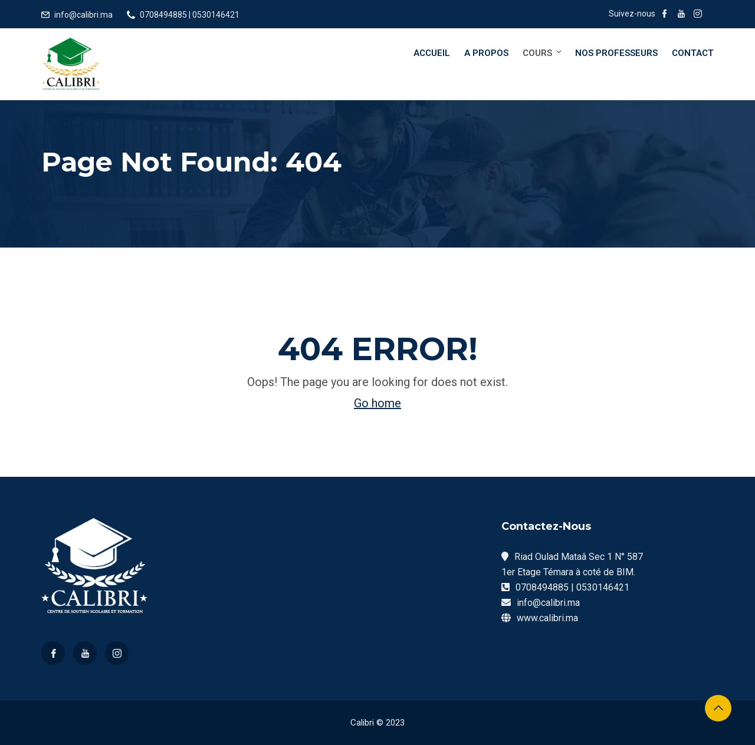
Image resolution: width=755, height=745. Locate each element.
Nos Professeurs (616, 53)
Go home (377, 403)
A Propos (486, 53)
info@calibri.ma (83, 14)
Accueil (431, 53)
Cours (543, 52)
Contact (693, 53)
